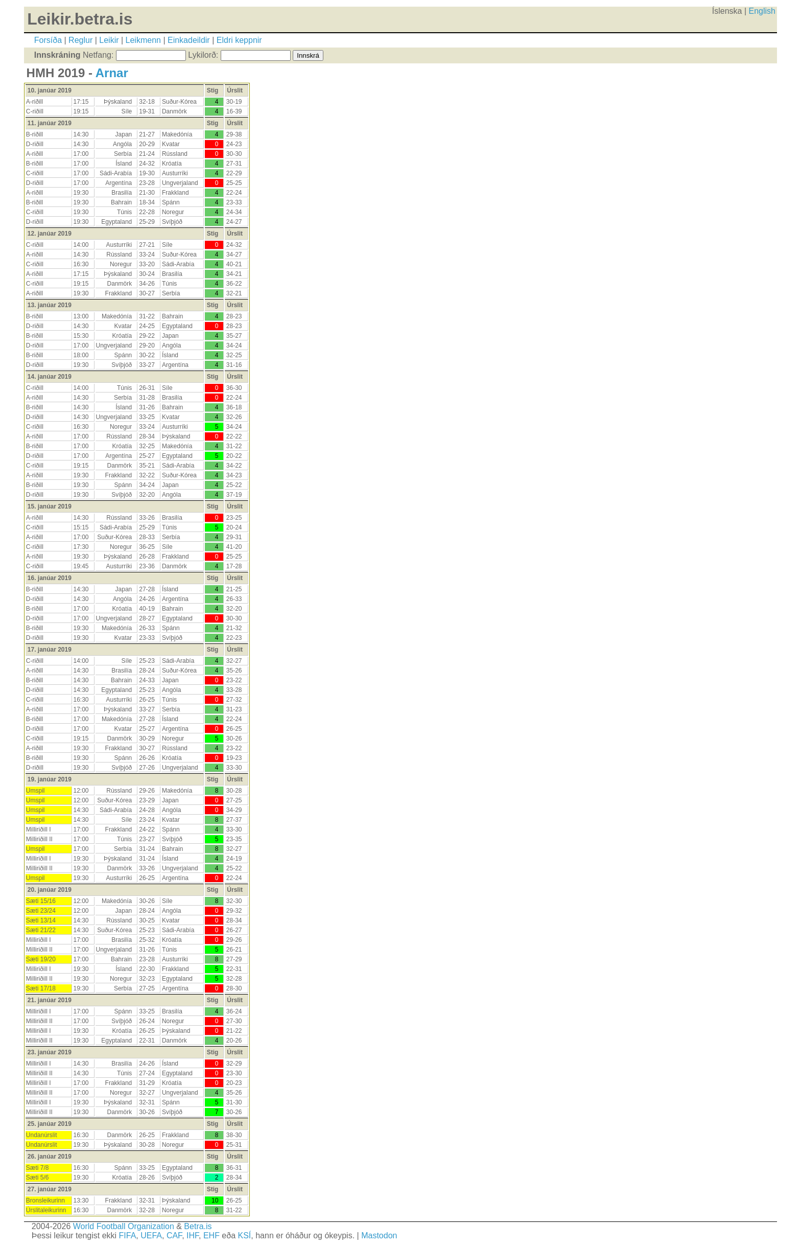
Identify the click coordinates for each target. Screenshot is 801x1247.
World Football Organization (123, 1226)
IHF (192, 1235)
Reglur (80, 40)
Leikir (109, 40)
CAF (174, 1235)
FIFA (127, 1235)
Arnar (112, 73)
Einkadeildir (189, 40)
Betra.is (197, 1226)
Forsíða (48, 40)
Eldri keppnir (239, 40)
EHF (211, 1235)
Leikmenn (143, 40)
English (762, 11)
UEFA (151, 1235)
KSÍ (244, 1235)
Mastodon (379, 1235)
